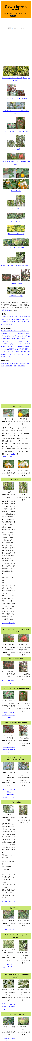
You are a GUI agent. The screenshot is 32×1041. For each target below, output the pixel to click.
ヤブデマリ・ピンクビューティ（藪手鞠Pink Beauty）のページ (8, 1006)
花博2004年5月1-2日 (7, 319)
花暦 (15, 366)
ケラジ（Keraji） (22, 338)
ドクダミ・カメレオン (17, 341)
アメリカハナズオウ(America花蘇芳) (19, 333)
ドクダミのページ (8, 929)
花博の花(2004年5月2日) (21, 319)
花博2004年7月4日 (6, 324)
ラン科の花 (21, 366)
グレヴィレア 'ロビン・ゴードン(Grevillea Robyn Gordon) (16, 161)
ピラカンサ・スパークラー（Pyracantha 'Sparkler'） (16, 346)
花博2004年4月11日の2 (23, 321)
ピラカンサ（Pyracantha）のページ (8, 967)
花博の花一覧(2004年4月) (22, 316)
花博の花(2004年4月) (7, 316)
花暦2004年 (8, 366)
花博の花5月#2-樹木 (7, 363)
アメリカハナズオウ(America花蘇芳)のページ (8, 749)
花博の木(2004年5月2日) (8, 321)
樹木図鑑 (22, 363)
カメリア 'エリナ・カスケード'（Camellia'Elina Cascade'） (16, 111)
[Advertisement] (15, 48)
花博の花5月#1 (5, 310)
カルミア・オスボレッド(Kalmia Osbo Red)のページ (8, 715)
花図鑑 (16, 363)
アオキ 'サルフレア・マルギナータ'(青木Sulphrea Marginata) (16, 78)
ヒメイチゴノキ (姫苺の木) (22, 344)
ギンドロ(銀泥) (5, 336)
